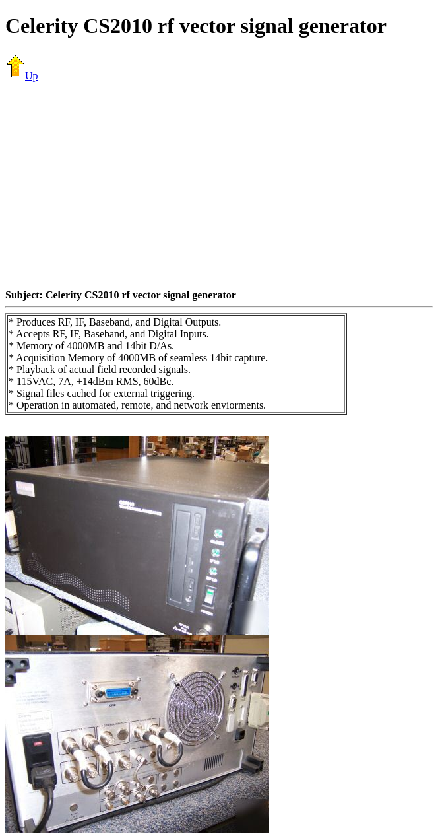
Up (21, 75)
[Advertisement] (221, 184)
